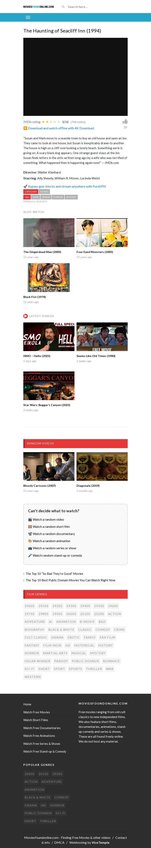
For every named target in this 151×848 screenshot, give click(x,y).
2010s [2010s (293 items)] (85, 614)
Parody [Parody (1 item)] (61, 661)
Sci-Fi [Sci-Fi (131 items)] (30, 669)
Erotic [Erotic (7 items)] (74, 637)
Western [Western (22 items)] (33, 677)
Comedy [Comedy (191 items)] (103, 629)
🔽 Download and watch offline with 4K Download (58, 128)
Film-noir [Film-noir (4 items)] (52, 645)
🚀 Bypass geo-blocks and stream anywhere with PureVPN (64, 186)
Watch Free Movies (36, 712)
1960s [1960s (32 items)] (113, 606)
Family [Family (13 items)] (90, 637)
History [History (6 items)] (105, 645)
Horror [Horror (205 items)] (32, 653)
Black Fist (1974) (34, 297)
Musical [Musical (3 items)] (78, 653)
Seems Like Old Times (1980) (96, 356)
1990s (36, 197)
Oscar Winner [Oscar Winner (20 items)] (37, 661)
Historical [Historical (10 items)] (84, 645)
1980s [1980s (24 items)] (43, 614)
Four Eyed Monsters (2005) (95, 252)
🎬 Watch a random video (46, 519)
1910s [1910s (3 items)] (43, 606)
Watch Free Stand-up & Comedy (44, 751)
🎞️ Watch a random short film (49, 526)
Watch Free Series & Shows (41, 743)
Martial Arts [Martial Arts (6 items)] (55, 653)
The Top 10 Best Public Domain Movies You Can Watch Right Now (70, 580)
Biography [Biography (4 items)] (34, 629)
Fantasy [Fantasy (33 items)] (32, 645)
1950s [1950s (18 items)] (99, 606)
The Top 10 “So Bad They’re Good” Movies (54, 573)
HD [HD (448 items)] (67, 645)
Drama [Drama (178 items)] (57, 637)
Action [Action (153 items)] (114, 614)
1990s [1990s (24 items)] (57, 614)
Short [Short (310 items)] (44, 669)
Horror (58, 197)
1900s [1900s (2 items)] (30, 606)
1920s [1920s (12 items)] (57, 606)
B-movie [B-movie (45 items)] (87, 621)
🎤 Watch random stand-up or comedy (55, 555)
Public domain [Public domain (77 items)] (85, 661)
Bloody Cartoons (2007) (39, 485)
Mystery (71, 197)
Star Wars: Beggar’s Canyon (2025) (46, 405)
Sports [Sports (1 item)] (75, 669)
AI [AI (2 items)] (50, 621)
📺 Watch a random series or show (52, 548)
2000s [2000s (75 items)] (71, 614)
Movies (44, 191)
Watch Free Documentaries (42, 728)
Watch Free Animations (39, 735)
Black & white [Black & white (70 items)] (61, 629)
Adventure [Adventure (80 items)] (35, 621)
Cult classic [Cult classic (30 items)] (36, 637)
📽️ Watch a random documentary (51, 534)
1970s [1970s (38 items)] (30, 614)
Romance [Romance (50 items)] (111, 661)
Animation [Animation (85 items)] (66, 621)
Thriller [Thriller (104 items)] (94, 669)
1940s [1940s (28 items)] (85, 606)
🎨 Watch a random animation (49, 541)
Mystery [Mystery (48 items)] (98, 653)
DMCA (59, 842)
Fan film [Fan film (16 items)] (107, 637)
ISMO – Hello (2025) (36, 356)
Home (27, 704)
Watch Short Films (35, 720)
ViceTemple (100, 842)
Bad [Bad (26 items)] (102, 621)
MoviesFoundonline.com (41, 837)
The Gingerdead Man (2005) (42, 252)
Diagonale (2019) (88, 485)
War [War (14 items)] (110, 669)
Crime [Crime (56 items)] (119, 629)
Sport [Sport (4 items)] (59, 669)
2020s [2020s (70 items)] (99, 614)
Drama (46, 197)
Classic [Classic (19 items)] (85, 629)
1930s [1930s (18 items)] (71, 606)
